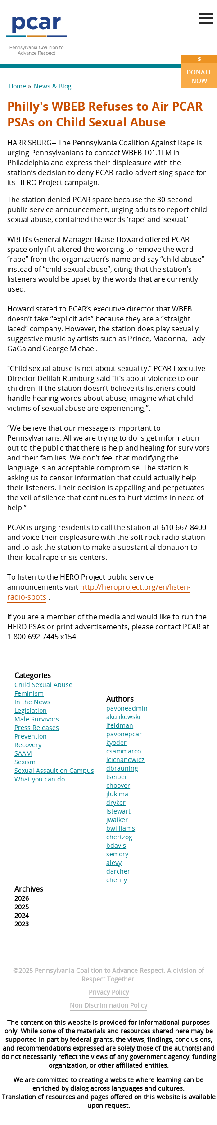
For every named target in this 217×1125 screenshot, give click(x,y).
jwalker (117, 819)
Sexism (25, 762)
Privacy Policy (109, 992)
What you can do (39, 779)
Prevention (30, 736)
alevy (114, 862)
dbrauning (122, 768)
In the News (32, 701)
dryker (116, 802)
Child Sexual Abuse (43, 684)
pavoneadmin (127, 708)
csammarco (123, 751)
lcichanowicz (125, 759)
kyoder (116, 742)
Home (17, 86)
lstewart (118, 811)
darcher (118, 871)
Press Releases (36, 727)
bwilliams (120, 828)
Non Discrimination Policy (108, 1005)
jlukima (117, 794)
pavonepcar (124, 734)
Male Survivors (36, 719)
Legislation (30, 710)
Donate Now (199, 70)
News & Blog (53, 86)
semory (117, 854)
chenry (116, 879)
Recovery (27, 744)
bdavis (116, 845)
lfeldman (119, 725)
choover (118, 785)
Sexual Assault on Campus (54, 770)
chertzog (119, 836)
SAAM (23, 753)
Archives (28, 889)
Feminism (29, 693)
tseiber (116, 776)
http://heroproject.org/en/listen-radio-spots (98, 592)
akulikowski (123, 716)
